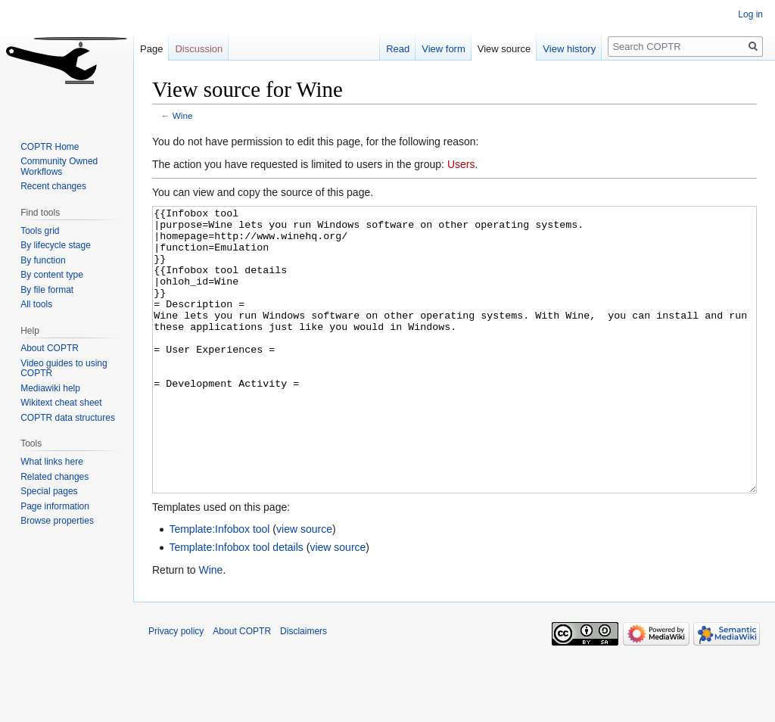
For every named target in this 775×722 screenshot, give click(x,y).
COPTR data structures (67, 417)
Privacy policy (176, 688)
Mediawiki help (50, 388)
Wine (183, 115)
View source (504, 48)
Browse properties (57, 520)
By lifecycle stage (55, 245)
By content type (51, 274)
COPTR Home (49, 147)
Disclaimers (303, 688)
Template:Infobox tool (219, 586)
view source (304, 586)
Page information (54, 506)
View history (569, 48)
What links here (51, 461)
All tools (36, 304)
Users (461, 164)
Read (397, 48)
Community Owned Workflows (59, 166)
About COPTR (49, 348)
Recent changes (53, 186)
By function (42, 260)
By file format (46, 290)
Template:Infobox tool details (236, 604)
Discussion (199, 48)
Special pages (48, 491)
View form (443, 48)
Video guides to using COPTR (63, 368)
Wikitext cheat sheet (60, 402)
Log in (750, 14)
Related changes (54, 476)
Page (151, 48)
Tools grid (39, 231)
